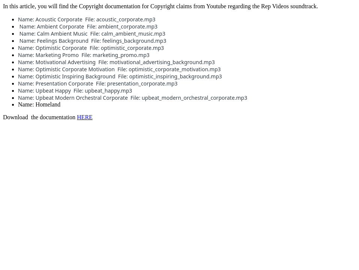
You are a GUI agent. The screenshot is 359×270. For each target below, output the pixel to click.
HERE (85, 117)
